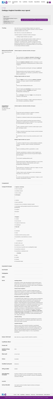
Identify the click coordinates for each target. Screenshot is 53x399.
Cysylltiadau (25, 1)
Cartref (9, 1)
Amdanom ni (28, 394)
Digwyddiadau (37, 1)
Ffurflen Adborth (47, 394)
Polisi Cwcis (33, 394)
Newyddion (31, 1)
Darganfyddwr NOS (15, 2)
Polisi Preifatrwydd (39, 394)
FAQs (20, 1)
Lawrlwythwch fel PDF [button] (28, 19)
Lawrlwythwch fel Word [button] (42, 19)
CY (49, 2)
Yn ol (4, 8)
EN (47, 2)
